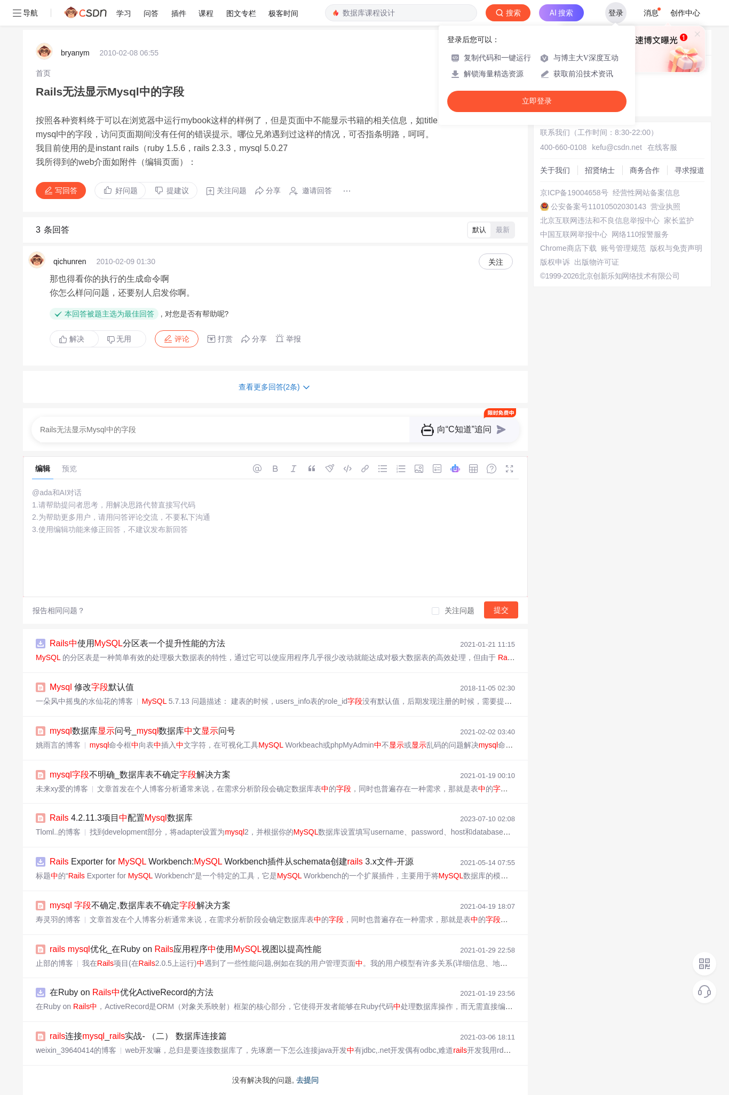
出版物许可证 (596, 262)
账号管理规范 (623, 248)
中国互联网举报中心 (573, 234)
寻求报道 (689, 170)
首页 (43, 73)
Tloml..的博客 (58, 832)
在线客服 (662, 147)
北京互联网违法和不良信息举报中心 (600, 220)
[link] (43, 73)
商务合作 (645, 170)
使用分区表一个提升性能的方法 (137, 643)
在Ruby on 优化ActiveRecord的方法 (131, 992)
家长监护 (679, 220)
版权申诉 (555, 262)
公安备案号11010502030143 (598, 206)
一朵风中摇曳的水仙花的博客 (84, 701)
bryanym (75, 53)
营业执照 (665, 206)
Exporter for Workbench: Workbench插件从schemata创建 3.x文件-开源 (232, 861)
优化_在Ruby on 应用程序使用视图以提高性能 (185, 949)
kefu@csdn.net (617, 147)
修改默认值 (92, 687)
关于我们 (555, 170)
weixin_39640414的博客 (76, 1050)
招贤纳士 (600, 170)
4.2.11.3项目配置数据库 (121, 817)
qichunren (69, 261)
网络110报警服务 (640, 234)
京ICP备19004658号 (574, 192)
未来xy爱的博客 (62, 788)
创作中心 (685, 13)
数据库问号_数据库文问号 (142, 730)
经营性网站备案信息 (646, 192)
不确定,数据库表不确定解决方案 (140, 905)
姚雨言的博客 (58, 745)
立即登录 (537, 101)
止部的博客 (54, 963)
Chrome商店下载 (568, 248)
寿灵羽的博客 (58, 919)
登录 (615, 13)
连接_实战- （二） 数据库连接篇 (138, 1036)
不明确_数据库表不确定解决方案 (140, 774)
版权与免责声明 (676, 248)
